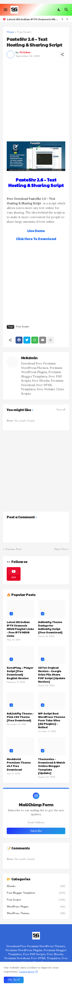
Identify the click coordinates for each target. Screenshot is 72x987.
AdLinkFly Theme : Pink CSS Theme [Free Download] (20, 717)
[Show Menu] (5, 9)
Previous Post (13, 549)
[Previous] (62, 19)
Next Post (60, 549)
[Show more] (50, 340)
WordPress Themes (36, 913)
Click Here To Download (36, 238)
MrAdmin (29, 357)
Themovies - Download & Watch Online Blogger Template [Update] (51, 766)
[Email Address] (36, 822)
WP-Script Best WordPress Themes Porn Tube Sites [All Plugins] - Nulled (51, 720)
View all (60, 410)
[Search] (67, 9)
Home (10, 32)
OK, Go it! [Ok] (14, 979)
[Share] (62, 54)
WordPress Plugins (36, 907)
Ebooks (36, 886)
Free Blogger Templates (36, 893)
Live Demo (36, 230)
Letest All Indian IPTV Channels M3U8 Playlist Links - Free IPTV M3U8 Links (33, 19)
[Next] (67, 19)
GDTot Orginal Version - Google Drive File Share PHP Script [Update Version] (51, 674)
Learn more (27, 971)
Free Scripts (24, 32)
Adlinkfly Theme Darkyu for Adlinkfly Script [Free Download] (50, 627)
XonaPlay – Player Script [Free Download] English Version (20, 673)
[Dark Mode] (59, 9)
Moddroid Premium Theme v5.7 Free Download (19, 764)
